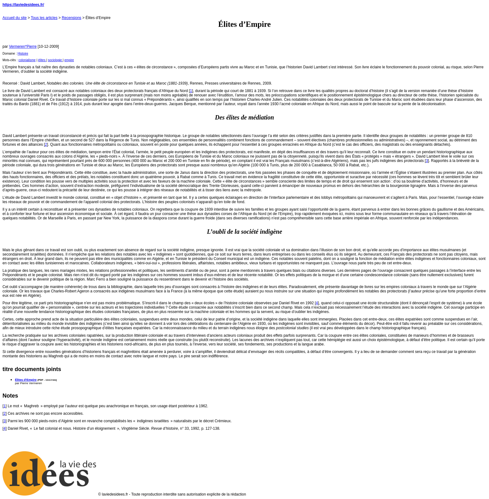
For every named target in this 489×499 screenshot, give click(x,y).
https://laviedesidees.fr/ (23, 4)
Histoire (22, 53)
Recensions (71, 18)
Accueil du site (14, 18)
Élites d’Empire (25, 379)
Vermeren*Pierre (23, 46)
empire (69, 60)
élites (42, 60)
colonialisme (27, 60)
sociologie (55, 60)
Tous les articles (44, 18)
